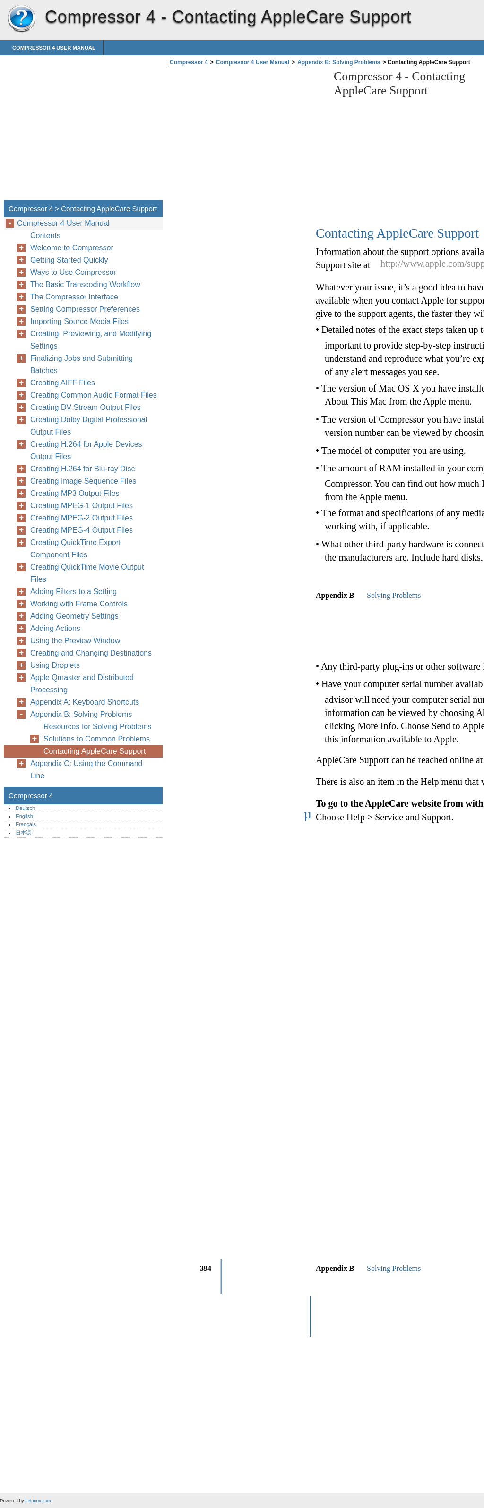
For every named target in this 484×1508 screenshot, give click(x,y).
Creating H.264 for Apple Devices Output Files (86, 450)
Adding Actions (55, 628)
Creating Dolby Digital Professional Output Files (88, 426)
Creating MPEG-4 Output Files (81, 530)
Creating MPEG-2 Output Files (81, 518)
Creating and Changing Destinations (91, 653)
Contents (45, 235)
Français (26, 824)
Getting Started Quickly (69, 260)
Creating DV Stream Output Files (85, 407)
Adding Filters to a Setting (73, 592)
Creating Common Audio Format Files (93, 395)
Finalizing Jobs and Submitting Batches (81, 364)
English (24, 816)
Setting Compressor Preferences (85, 309)
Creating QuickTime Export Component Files (75, 548)
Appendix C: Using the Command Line (86, 769)
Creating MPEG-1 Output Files (81, 506)
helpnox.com (38, 1500)
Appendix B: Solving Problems (338, 62)
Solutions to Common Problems (96, 739)
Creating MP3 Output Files (75, 493)
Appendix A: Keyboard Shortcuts (84, 702)
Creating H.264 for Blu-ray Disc (82, 469)
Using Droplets (55, 665)
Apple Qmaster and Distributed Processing (82, 683)
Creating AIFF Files (62, 383)
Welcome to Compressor (71, 248)
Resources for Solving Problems (97, 727)
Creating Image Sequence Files (83, 481)
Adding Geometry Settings (74, 616)
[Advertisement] (246, 135)
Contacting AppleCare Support (94, 751)
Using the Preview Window (75, 641)
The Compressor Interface (74, 297)
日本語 (23, 832)
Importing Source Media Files (79, 321)
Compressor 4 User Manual (53, 48)
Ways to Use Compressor (73, 272)
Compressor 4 (21, 19)
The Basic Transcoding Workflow (85, 285)
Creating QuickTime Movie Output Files (87, 573)
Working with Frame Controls (79, 604)
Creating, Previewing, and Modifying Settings (90, 340)
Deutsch (25, 808)
